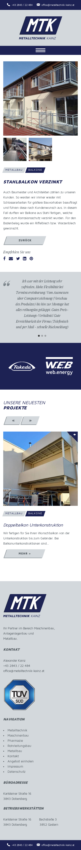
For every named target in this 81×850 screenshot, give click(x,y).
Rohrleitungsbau (19, 746)
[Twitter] (18, 259)
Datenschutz (16, 771)
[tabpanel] (42, 307)
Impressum (15, 766)
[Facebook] (4, 259)
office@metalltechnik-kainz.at (57, 5)
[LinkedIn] (24, 259)
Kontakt (13, 756)
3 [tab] (45, 336)
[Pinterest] (31, 259)
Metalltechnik (17, 730)
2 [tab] (42, 336)
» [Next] (30, 420)
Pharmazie (15, 740)
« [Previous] (13, 420)
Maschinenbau (18, 735)
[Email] (11, 259)
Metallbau (15, 751)
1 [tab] (39, 336)
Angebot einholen (21, 761)
